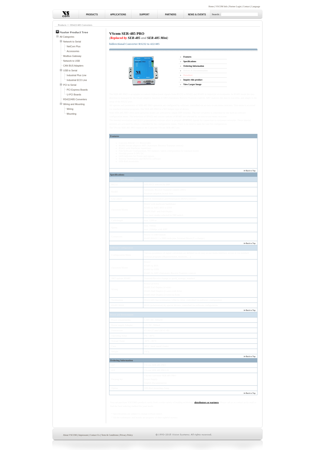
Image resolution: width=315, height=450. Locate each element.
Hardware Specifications (122, 179)
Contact (246, 6)
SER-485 (134, 38)
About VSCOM (70, 435)
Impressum (83, 435)
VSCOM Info (221, 6)
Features (187, 57)
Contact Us (95, 435)
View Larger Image (192, 84)
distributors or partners (206, 402)
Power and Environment (121, 314)
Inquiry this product (192, 80)
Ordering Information (193, 66)
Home (211, 6)
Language (256, 6)
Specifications (189, 61)
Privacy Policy (126, 435)
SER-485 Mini (157, 38)
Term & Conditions (109, 435)
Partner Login (235, 6)
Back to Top (250, 171)
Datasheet (187, 75)
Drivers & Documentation (195, 70)
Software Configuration (121, 247)
